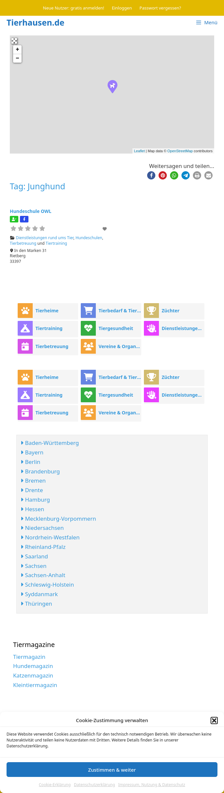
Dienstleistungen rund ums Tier (45, 237)
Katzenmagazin (33, 675)
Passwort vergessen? (160, 8)
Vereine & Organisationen (119, 346)
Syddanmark (39, 594)
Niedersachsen (42, 528)
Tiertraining (56, 243)
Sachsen (33, 566)
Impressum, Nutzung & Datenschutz (151, 784)
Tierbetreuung (23, 243)
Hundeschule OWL (30, 211)
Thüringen (36, 603)
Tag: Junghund (37, 186)
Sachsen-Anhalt (43, 575)
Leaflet (139, 151)
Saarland (34, 556)
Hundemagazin (33, 666)
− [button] (17, 58)
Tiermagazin (29, 656)
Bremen (33, 480)
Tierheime (47, 310)
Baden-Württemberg (50, 443)
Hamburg (35, 499)
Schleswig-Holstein (47, 584)
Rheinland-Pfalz (43, 547)
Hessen (32, 509)
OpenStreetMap (180, 151)
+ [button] (17, 49)
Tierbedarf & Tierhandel (119, 310)
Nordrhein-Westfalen (50, 537)
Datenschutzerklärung (94, 784)
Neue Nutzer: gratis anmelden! (73, 8)
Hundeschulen (89, 237)
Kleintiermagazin (35, 685)
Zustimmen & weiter (112, 769)
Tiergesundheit (115, 328)
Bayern (32, 452)
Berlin (30, 462)
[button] (214, 720)
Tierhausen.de (35, 22)
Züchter (170, 310)
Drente (32, 490)
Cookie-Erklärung (55, 784)
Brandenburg (40, 471)
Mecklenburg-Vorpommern (58, 518)
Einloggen (122, 8)
